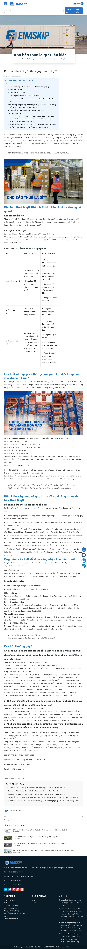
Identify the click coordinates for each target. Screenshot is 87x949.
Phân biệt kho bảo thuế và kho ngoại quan (25, 95)
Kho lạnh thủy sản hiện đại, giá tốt (24, 635)
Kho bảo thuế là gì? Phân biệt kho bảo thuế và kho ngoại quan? (30, 86)
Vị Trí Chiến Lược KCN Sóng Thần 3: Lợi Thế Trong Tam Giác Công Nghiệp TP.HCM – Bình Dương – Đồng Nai (42, 802)
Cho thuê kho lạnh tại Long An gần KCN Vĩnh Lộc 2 (31, 637)
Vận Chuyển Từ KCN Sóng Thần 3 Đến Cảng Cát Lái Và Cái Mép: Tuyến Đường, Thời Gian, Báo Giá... (45, 850)
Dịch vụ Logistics (10, 903)
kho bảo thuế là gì (60, 143)
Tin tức (6, 820)
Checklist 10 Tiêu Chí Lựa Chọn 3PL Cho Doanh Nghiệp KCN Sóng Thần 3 (32, 791)
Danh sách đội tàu (10, 908)
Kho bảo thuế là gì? (16, 89)
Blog (5, 816)
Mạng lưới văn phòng (11, 910)
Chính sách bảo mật (11, 918)
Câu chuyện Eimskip (11, 905)
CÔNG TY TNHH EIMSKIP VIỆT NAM (19, 755)
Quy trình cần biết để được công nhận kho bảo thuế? (26, 110)
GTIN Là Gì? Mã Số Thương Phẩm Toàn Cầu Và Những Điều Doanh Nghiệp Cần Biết (35, 788)
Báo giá (77, 10)
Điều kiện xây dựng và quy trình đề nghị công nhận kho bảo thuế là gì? (32, 104)
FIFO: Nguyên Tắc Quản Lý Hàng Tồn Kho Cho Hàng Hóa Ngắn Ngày (39, 487)
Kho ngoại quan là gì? (17, 92)
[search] (60, 10)
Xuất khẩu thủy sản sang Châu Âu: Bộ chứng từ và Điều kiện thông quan (42, 485)
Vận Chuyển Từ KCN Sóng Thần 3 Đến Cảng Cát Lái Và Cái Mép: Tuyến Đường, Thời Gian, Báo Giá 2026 (42, 797)
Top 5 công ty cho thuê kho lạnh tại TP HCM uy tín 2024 (44, 152)
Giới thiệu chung (9, 900)
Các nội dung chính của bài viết (19, 80)
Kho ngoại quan (11, 236)
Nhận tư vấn (68, 10)
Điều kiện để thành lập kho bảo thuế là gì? (24, 107)
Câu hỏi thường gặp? (15, 113)
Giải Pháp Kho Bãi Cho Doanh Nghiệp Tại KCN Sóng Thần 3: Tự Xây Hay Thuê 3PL (35, 794)
